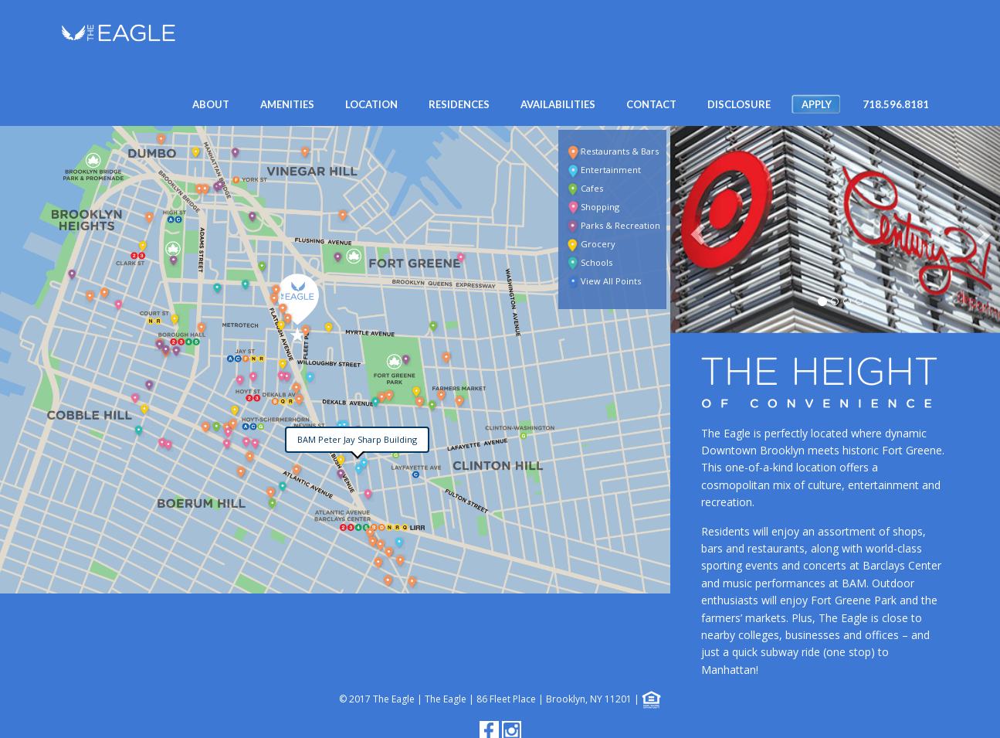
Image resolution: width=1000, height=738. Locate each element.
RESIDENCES (459, 104)
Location (371, 104)
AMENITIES (287, 104)
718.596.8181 (896, 104)
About (210, 104)
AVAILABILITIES (557, 104)
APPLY (817, 104)
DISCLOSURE (739, 104)
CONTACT (651, 104)
